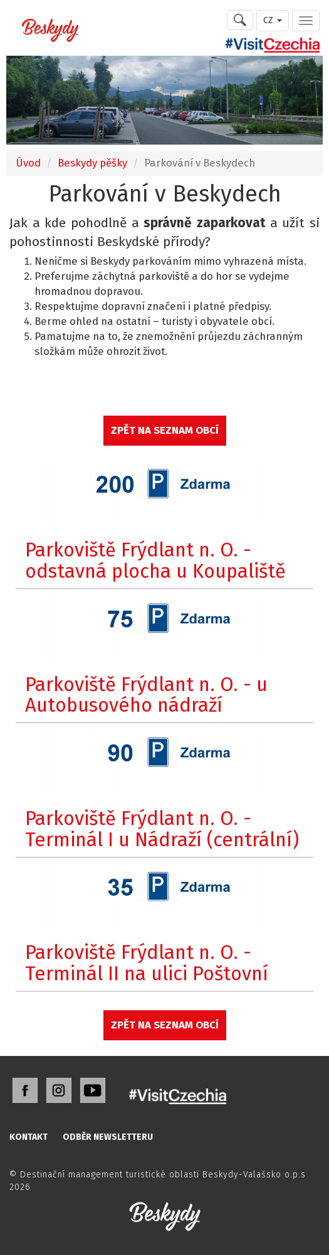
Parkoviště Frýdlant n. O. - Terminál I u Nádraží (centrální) (162, 829)
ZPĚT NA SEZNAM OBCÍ (165, 430)
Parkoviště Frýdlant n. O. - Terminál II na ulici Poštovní (146, 963)
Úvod (28, 162)
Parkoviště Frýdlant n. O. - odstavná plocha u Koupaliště (155, 560)
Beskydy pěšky (92, 162)
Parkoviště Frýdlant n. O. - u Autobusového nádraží (146, 695)
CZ (272, 20)
